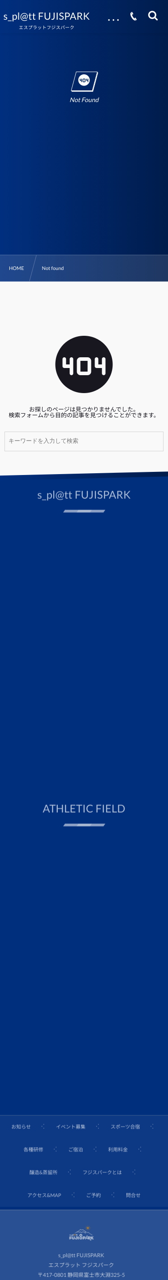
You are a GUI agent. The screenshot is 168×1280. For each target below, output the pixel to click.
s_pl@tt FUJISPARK (47, 16)
